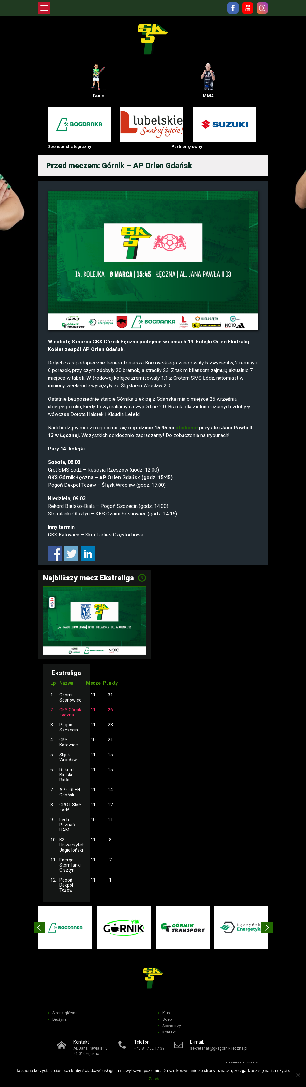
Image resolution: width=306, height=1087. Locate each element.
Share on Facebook (55, 553)
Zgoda (154, 1078)
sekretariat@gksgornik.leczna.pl (218, 1048)
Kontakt (169, 1032)
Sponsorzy (171, 1026)
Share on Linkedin (88, 553)
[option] (65, 927)
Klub (166, 1013)
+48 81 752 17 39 (149, 1048)
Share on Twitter (71, 553)
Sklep (167, 1019)
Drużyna (59, 1019)
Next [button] (267, 927)
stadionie (186, 428)
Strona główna (65, 1013)
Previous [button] (39, 927)
